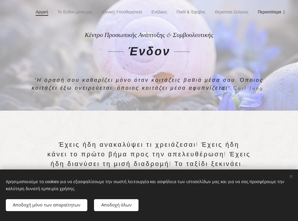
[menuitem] (42, 12)
